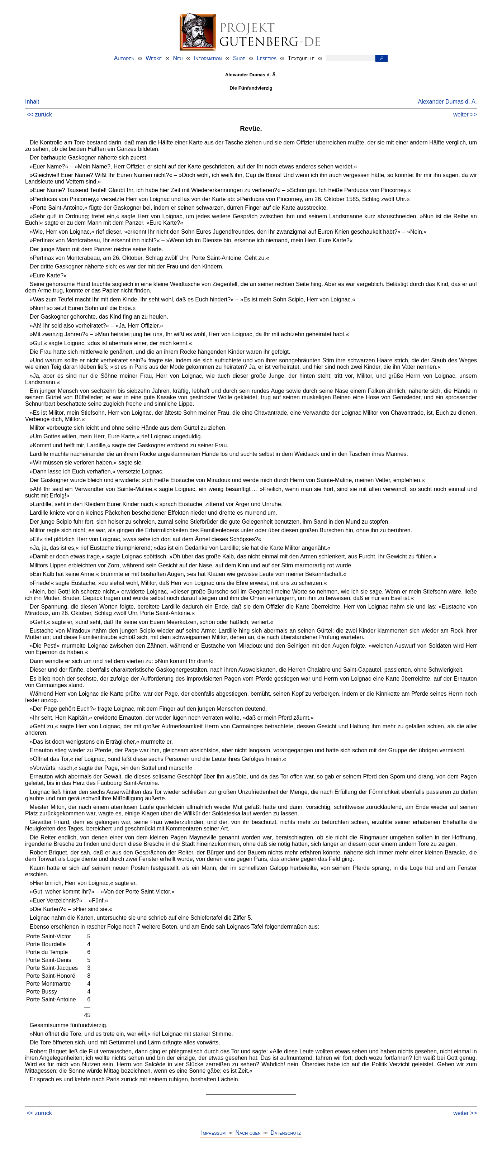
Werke (154, 58)
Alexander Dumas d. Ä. (447, 102)
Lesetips (266, 58)
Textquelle (301, 58)
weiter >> (465, 114)
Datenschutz (285, 1133)
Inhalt (32, 102)
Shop (239, 58)
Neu (178, 58)
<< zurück (39, 114)
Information (208, 58)
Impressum (213, 1133)
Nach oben (247, 1133)
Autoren (124, 58)
